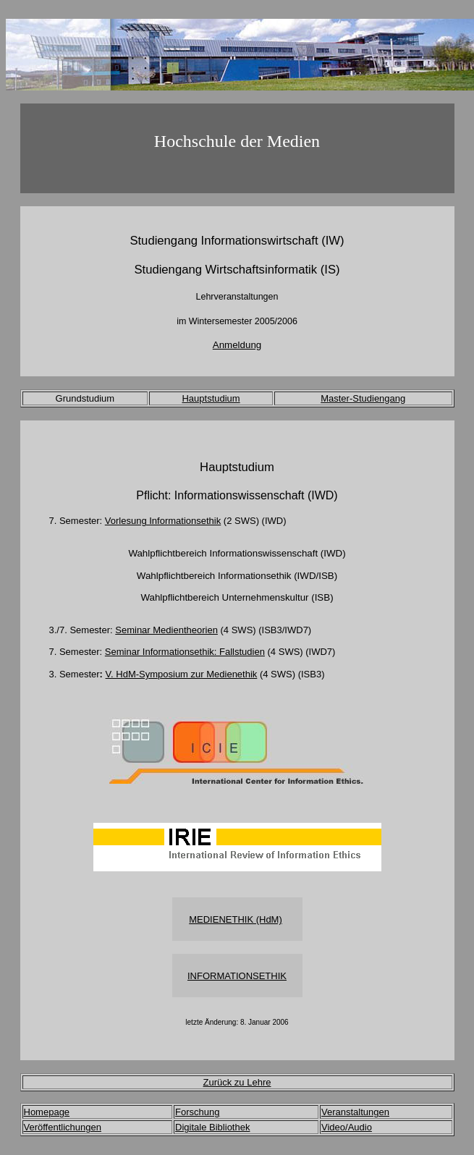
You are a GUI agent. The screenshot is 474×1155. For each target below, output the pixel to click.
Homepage (47, 1112)
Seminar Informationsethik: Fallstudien (185, 651)
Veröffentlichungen (62, 1127)
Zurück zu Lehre (237, 1082)
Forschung (197, 1112)
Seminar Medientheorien (166, 630)
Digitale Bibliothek (212, 1127)
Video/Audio (346, 1127)
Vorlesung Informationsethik (163, 520)
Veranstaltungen (355, 1112)
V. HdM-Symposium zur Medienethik (182, 674)
